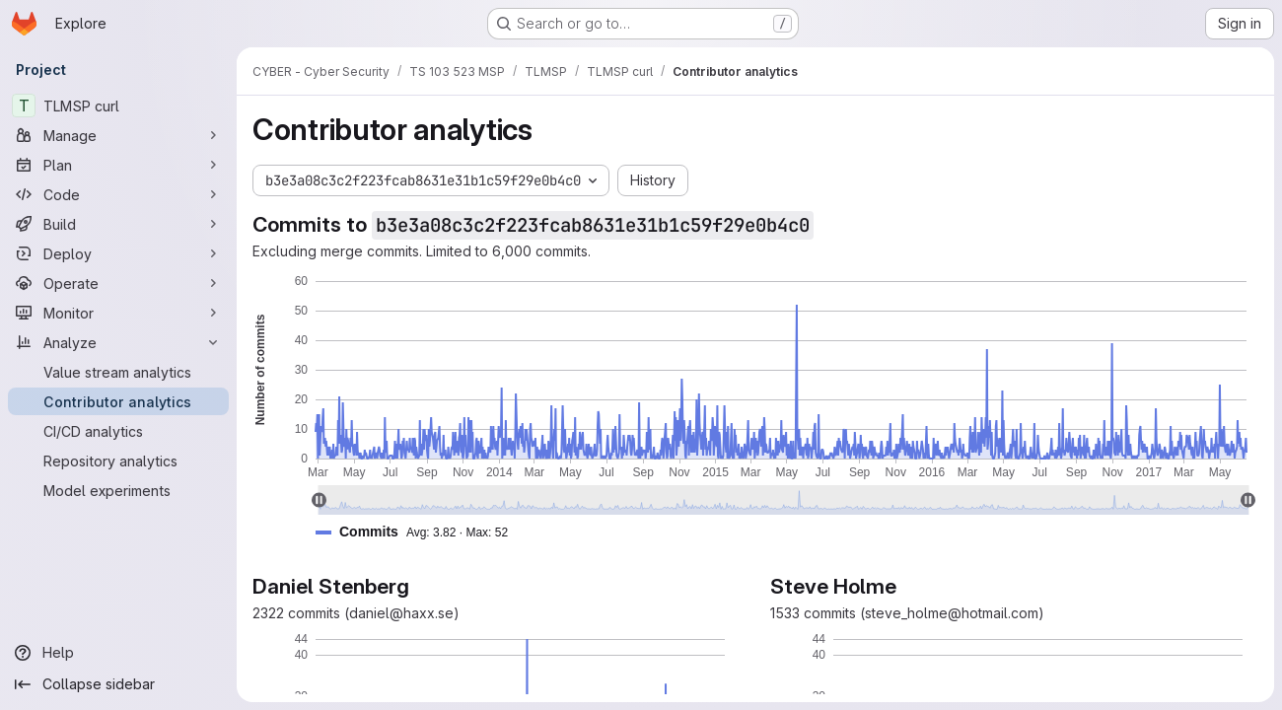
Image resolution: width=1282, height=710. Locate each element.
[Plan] (118, 164)
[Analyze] (118, 342)
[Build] (118, 224)
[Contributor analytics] (118, 401)
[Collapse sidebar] (118, 684)
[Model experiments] (118, 490)
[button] (420, 532)
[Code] (118, 194)
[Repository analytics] (118, 460)
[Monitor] (118, 312)
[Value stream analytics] (118, 372)
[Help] (118, 653)
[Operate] (118, 283)
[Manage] (118, 135)
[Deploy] (118, 253)
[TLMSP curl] (118, 105)
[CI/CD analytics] (118, 431)
